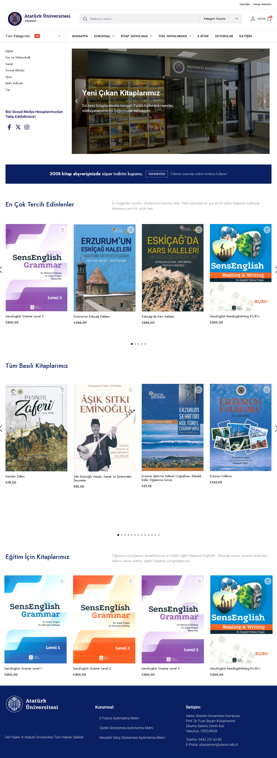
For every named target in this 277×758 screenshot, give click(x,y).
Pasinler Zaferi (40, 476)
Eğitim (9, 51)
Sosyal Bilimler (15, 70)
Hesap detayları (262, 4)
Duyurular (224, 36)
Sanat (9, 64)
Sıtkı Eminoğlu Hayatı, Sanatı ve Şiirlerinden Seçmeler (128, 478)
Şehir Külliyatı (14, 83)
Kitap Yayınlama (134, 36)
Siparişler (245, 4)
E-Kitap (203, 36)
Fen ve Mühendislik (17, 57)
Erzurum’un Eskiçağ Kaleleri (117, 316)
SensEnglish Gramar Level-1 (23, 668)
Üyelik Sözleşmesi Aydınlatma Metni (126, 728)
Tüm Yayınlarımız (172, 36)
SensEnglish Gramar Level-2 (92, 668)
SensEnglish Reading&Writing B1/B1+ (235, 668)
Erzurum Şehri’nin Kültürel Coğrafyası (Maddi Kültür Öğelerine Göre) (197, 478)
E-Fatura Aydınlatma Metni (119, 718)
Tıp (7, 89)
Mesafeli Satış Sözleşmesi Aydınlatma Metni (132, 738)
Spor (8, 77)
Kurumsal (102, 36)
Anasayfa (80, 36)
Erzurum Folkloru (246, 476)
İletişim (245, 36)
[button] (76, 101)
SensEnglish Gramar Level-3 (50, 316)
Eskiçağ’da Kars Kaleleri (183, 316)
